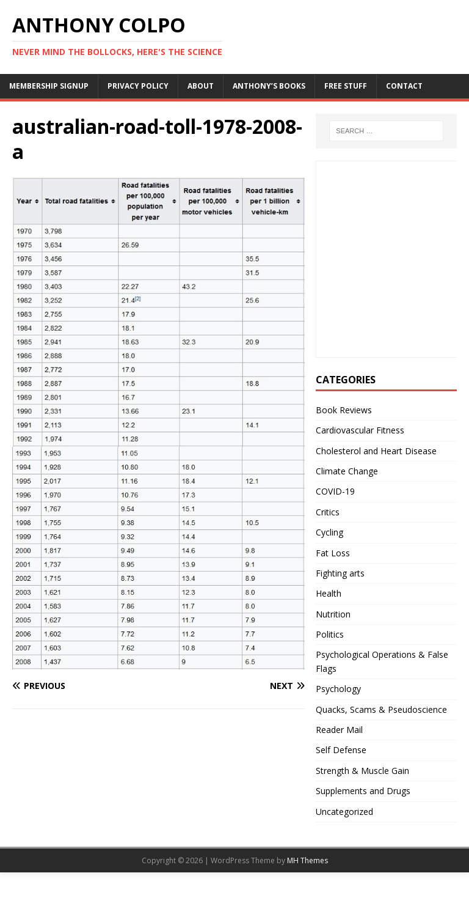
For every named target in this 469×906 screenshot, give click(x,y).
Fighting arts (340, 573)
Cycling (329, 532)
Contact (404, 86)
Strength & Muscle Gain (362, 770)
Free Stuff (345, 86)
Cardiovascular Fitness (360, 430)
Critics (328, 512)
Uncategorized (344, 811)
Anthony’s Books (269, 86)
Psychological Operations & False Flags (382, 661)
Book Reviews (344, 410)
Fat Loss (333, 553)
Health (328, 593)
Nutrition (333, 614)
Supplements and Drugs (363, 791)
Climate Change (347, 471)
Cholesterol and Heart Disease (376, 451)
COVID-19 (335, 491)
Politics (330, 634)
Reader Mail (339, 729)
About (200, 86)
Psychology (338, 688)
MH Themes (307, 860)
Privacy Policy (138, 86)
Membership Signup (49, 86)
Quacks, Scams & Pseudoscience (381, 709)
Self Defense (341, 750)
